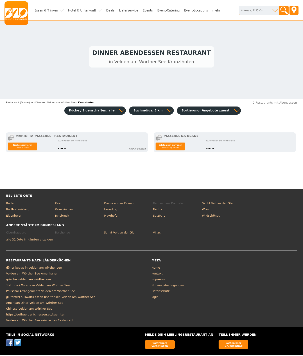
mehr (216, 10)
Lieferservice (128, 10)
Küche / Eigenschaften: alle (92, 111)
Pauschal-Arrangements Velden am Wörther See (40, 292)
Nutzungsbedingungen (168, 286)
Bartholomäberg (17, 210)
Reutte (158, 210)
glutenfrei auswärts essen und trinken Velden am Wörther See (50, 297)
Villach (158, 233)
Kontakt (157, 274)
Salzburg (159, 216)
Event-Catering (168, 10)
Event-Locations (196, 10)
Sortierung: (205, 111)
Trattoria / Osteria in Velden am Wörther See (38, 286)
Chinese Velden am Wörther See (29, 309)
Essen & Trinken (46, 10)
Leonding (110, 210)
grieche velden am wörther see (28, 280)
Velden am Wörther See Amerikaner (32, 274)
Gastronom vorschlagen (160, 345)
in (19, 103)
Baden (10, 204)
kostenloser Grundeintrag (233, 345)
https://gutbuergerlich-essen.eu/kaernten (35, 315)
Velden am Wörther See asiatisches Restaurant (40, 321)
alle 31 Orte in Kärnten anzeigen (29, 240)
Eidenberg (13, 216)
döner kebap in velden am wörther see (34, 268)
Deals (110, 10)
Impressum (159, 280)
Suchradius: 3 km (148, 111)
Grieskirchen (64, 210)
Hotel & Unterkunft (82, 10)
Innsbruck (62, 216)
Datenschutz (161, 292)
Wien (205, 210)
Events (148, 10)
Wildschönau (211, 216)
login (155, 297)
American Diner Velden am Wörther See (34, 303)
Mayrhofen (111, 216)
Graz (58, 204)
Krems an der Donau (118, 204)
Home (156, 268)
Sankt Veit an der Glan (218, 204)
